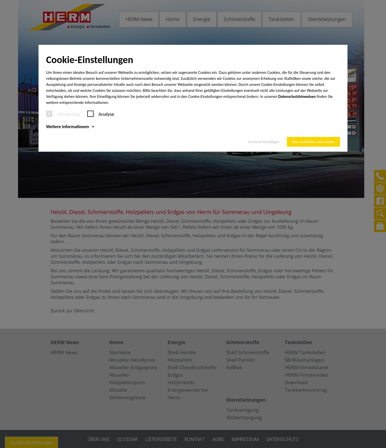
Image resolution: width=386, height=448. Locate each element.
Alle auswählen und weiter (313, 141)
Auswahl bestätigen (264, 141)
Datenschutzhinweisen (297, 96)
